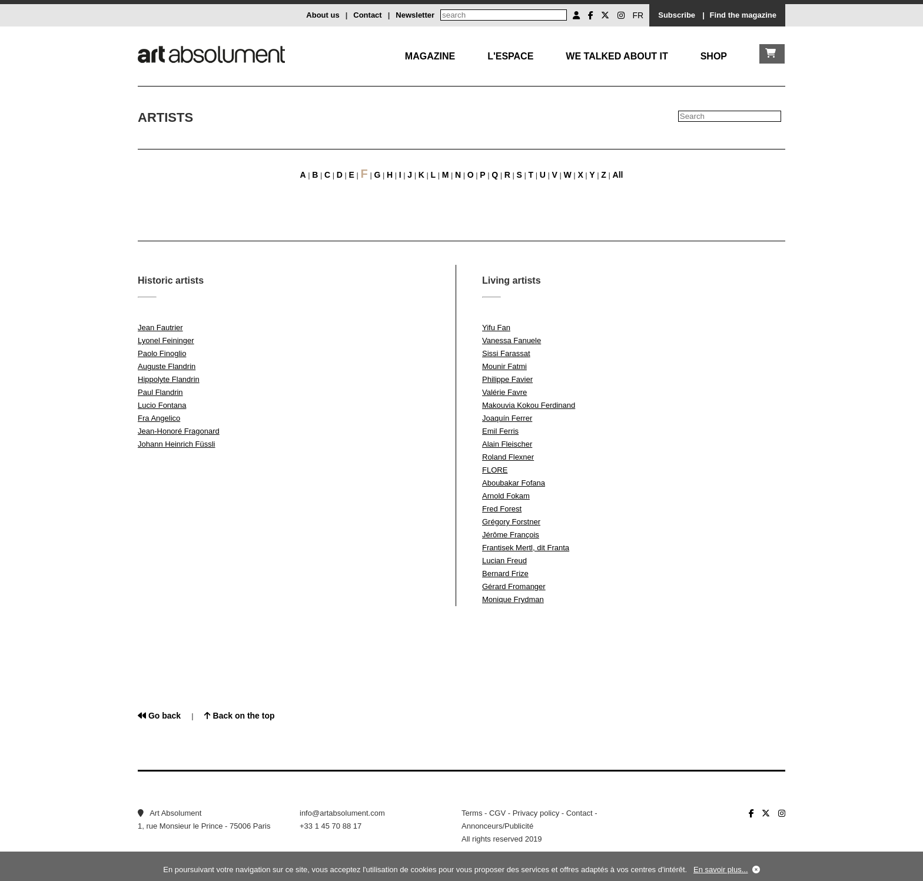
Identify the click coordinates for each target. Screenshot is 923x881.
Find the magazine (743, 15)
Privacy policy (536, 813)
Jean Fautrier (160, 327)
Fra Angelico (159, 418)
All (618, 174)
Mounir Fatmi (504, 366)
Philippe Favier (507, 379)
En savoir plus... (720, 869)
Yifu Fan (496, 327)
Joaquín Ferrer (507, 418)
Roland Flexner (508, 457)
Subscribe (676, 15)
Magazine (430, 56)
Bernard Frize (505, 573)
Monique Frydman (513, 599)
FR (638, 15)
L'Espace (510, 56)
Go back (159, 715)
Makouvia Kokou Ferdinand (528, 405)
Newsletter (415, 15)
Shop (713, 56)
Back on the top (239, 715)
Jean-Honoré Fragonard (179, 431)
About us (322, 15)
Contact (367, 15)
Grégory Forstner (511, 521)
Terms (472, 813)
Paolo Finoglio (162, 353)
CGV (497, 813)
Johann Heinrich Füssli (176, 444)
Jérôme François (510, 534)
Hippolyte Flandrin (169, 379)
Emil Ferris (500, 431)
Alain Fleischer (507, 444)
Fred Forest (502, 508)
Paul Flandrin (160, 392)
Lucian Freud (504, 560)
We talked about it (617, 56)
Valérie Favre (504, 392)
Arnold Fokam (506, 495)
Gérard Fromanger (514, 586)
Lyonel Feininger (166, 340)
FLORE (494, 470)
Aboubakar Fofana (513, 482)
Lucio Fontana (162, 405)
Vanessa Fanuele (511, 340)
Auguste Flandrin (166, 366)
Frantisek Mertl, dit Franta (525, 547)
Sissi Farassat (506, 353)
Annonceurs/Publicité (497, 826)
